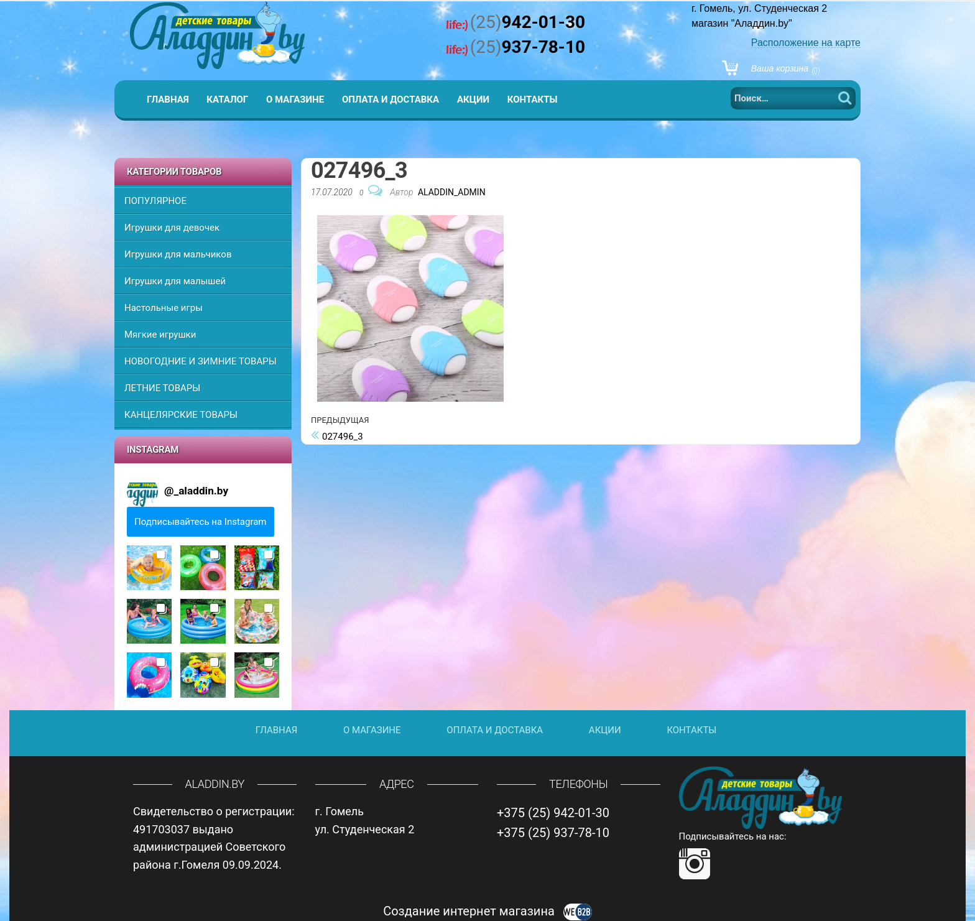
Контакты (532, 99)
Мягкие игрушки (160, 334)
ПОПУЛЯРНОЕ (155, 200)
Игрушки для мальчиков (177, 254)
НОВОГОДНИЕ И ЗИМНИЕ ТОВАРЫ (200, 361)
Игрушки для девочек (171, 227)
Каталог (227, 99)
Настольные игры (163, 307)
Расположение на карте (806, 42)
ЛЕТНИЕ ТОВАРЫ (162, 388)
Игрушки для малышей (175, 281)
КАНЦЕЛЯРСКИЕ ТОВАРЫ (181, 414)
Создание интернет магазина (487, 911)
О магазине (295, 99)
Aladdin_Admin (452, 192)
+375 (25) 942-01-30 (553, 812)
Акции (473, 99)
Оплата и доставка (390, 99)
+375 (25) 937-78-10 (553, 832)
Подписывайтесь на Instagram (200, 521)
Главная (168, 99)
